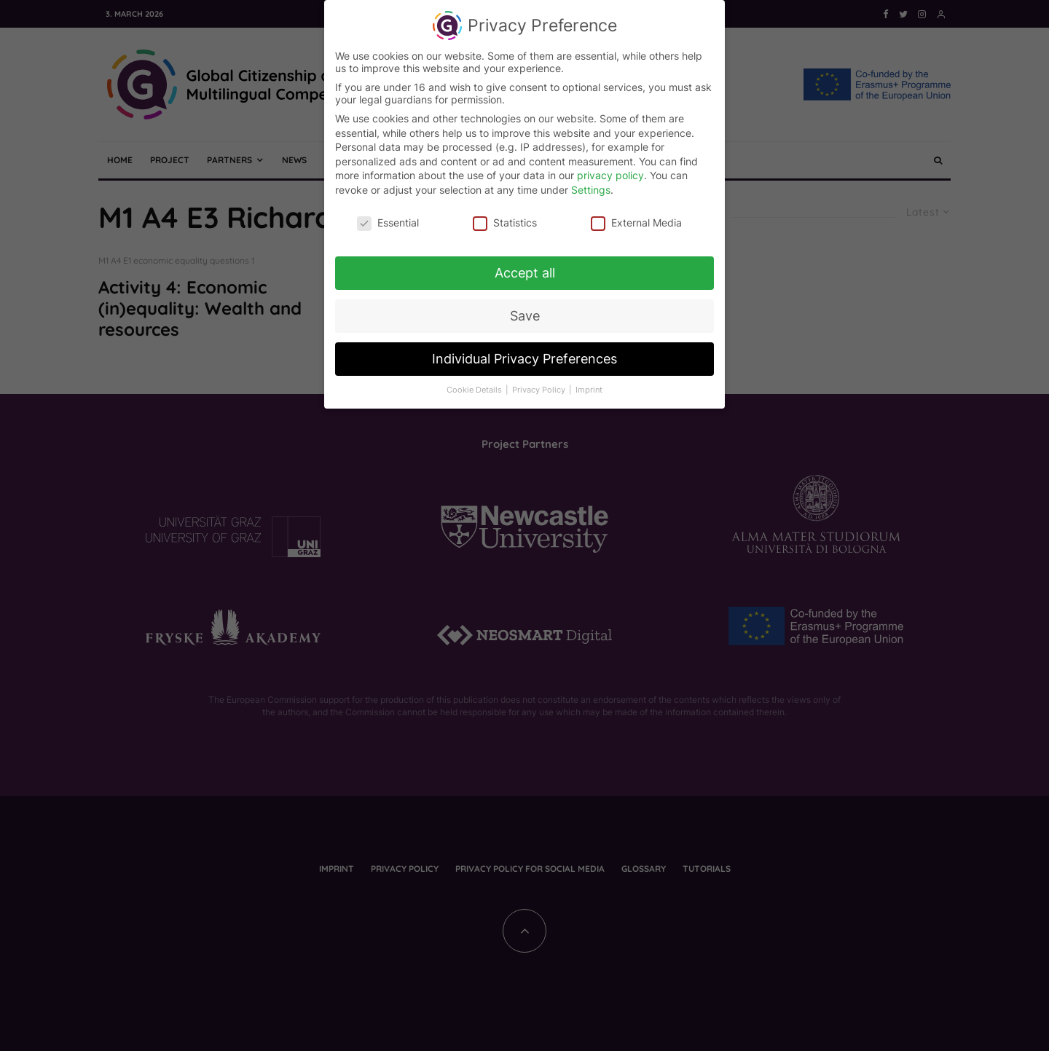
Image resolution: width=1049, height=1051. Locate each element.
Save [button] (525, 309)
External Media (636, 215)
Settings (590, 183)
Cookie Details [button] (475, 383)
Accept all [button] (525, 266)
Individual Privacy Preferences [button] (524, 352)
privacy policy (610, 168)
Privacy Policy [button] (539, 383)
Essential (388, 215)
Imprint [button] (588, 383)
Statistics (505, 215)
